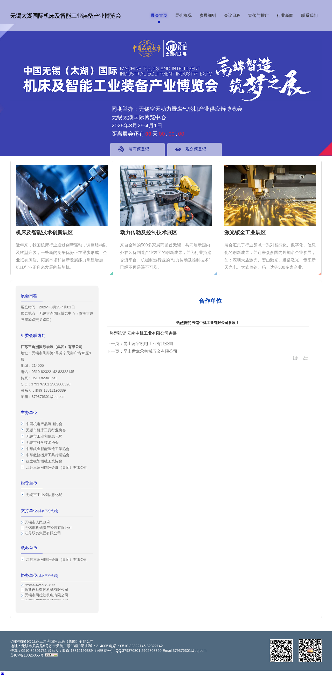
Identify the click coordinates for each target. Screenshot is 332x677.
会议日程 (232, 15)
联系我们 (309, 15)
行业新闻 (285, 15)
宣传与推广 (258, 15)
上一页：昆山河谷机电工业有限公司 (140, 343)
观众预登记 (195, 149)
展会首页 (159, 15)
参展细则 (207, 15)
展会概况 (183, 15)
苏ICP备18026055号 (27, 655)
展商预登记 (138, 149)
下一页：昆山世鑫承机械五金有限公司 (142, 351)
